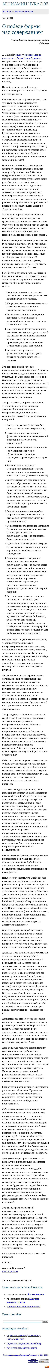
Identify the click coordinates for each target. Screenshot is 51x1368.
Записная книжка (24, 11)
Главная (7, 11)
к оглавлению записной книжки (23, 1306)
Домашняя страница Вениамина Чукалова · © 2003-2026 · (26, 1355)
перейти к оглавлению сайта (22, 1347)
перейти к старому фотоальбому (24, 1343)
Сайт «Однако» (10, 1271)
